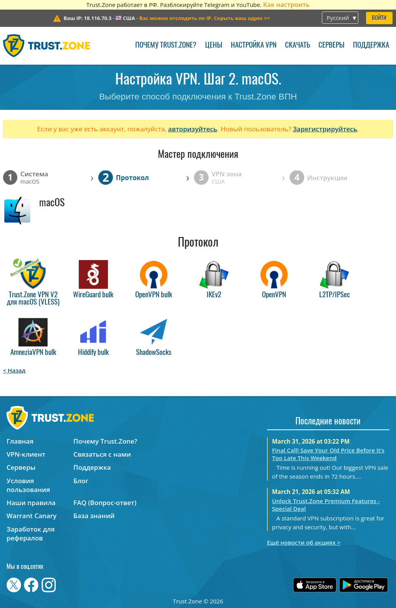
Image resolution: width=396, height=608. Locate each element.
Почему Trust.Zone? (165, 45)
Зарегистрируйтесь (325, 128)
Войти (379, 18)
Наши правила (31, 502)
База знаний (93, 515)
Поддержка (371, 45)
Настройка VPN (254, 45)
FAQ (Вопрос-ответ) (104, 502)
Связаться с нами (102, 454)
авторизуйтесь (192, 128)
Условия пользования (28, 485)
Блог (80, 480)
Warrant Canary (31, 515)
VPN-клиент (26, 454)
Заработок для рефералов (31, 533)
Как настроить (286, 4)
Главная (20, 441)
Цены (213, 45)
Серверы (331, 45)
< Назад (14, 370)
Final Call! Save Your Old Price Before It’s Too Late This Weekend (328, 454)
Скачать (297, 45)
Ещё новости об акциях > (303, 542)
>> (204, 18)
